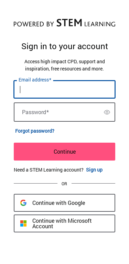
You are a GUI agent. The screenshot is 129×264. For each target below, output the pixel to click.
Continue (65, 151)
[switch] (107, 112)
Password (35, 112)
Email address (35, 79)
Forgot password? (34, 131)
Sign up (94, 169)
